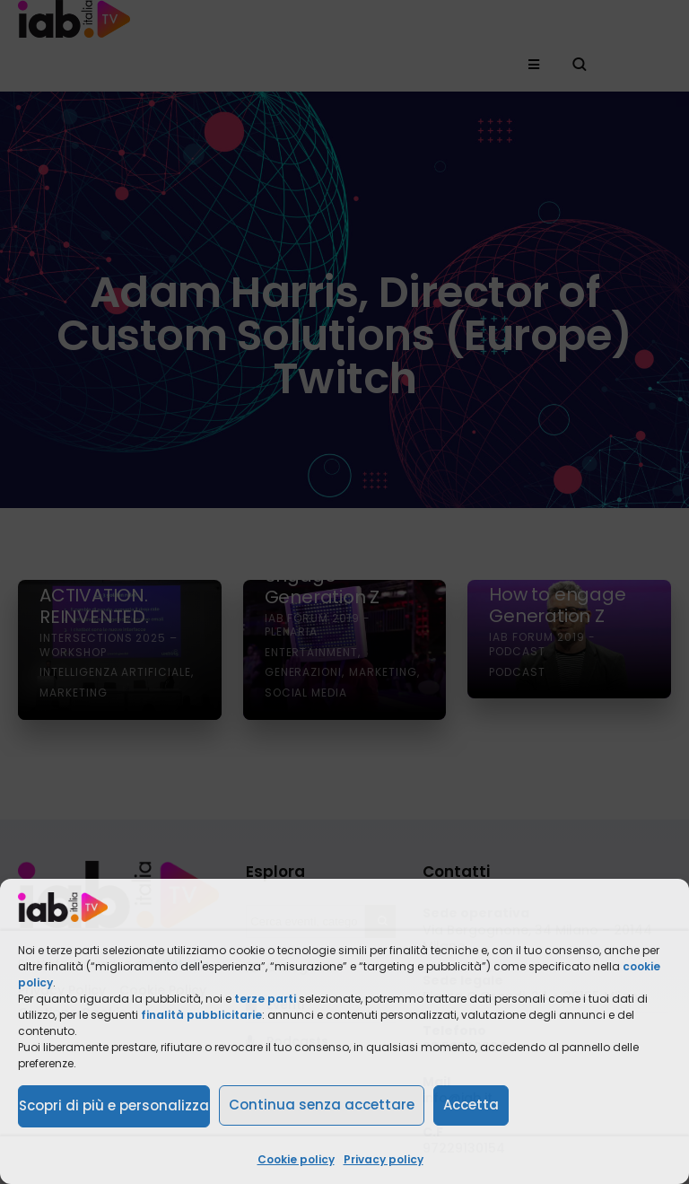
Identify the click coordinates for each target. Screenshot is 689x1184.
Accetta (471, 1104)
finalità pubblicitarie (201, 1014)
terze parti (265, 998)
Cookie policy (296, 1159)
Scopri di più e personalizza (114, 1105)
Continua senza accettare (321, 1104)
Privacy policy (383, 1159)
